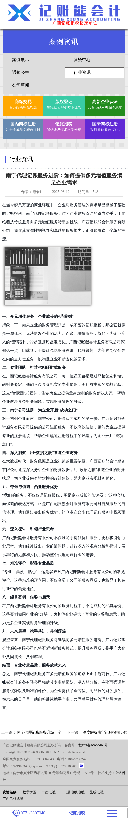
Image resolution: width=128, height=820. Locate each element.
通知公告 (20, 72)
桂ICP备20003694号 (93, 745)
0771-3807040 (28, 813)
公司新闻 (20, 85)
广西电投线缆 (13, 799)
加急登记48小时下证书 (64, 103)
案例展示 (20, 59)
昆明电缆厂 (98, 792)
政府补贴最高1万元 (105, 126)
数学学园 (29, 792)
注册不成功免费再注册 (23, 126)
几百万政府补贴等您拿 (105, 103)
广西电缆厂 (50, 792)
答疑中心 (82, 59)
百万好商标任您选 (23, 103)
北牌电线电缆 (74, 792)
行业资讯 (82, 72)
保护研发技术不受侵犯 (64, 126)
